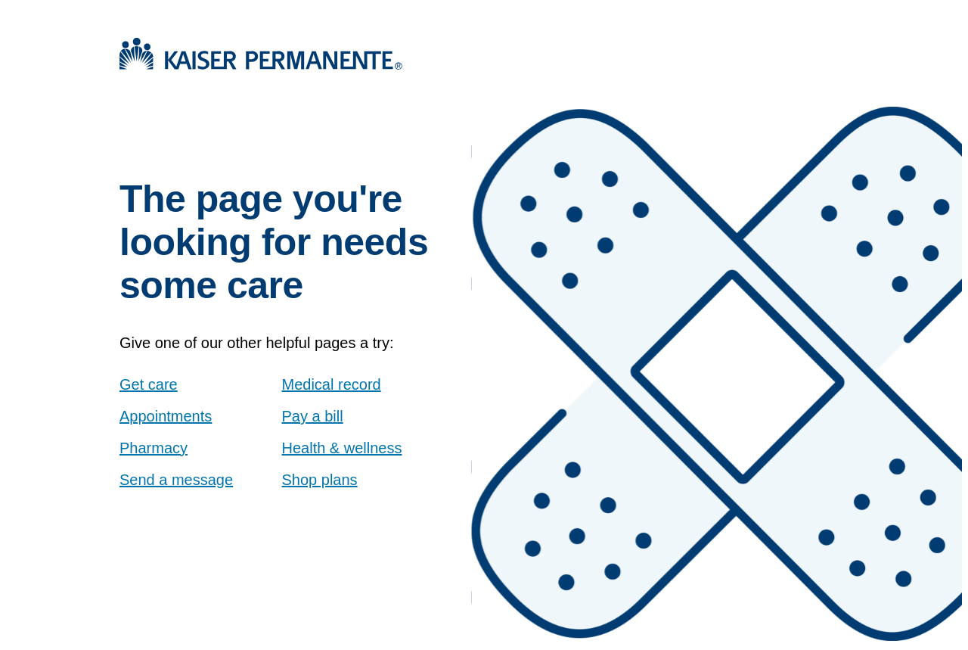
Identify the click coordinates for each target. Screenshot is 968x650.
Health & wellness (342, 448)
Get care (148, 384)
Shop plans (320, 479)
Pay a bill (312, 416)
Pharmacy (153, 448)
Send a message (176, 479)
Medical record (331, 384)
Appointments (165, 416)
